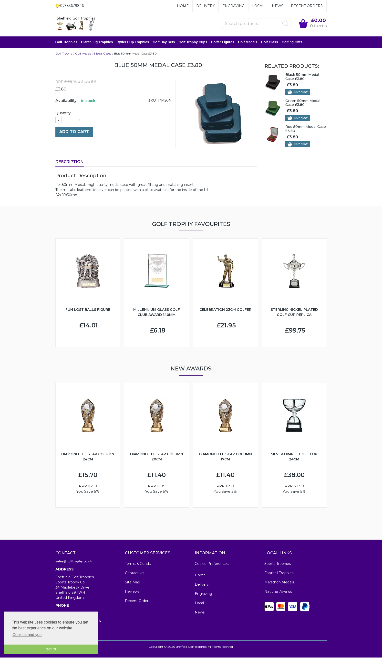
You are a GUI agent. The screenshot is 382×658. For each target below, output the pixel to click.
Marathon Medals (279, 582)
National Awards (278, 592)
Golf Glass (269, 42)
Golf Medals (247, 42)
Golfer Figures (222, 42)
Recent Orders (307, 6)
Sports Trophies (277, 564)
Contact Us (134, 573)
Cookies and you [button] (26, 635)
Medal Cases (102, 54)
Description (69, 162)
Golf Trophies (66, 42)
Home (183, 6)
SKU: (152, 101)
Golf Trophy (63, 54)
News (277, 6)
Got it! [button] (51, 649)
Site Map (132, 582)
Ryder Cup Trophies (132, 42)
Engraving (233, 6)
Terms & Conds (138, 564)
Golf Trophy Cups (193, 42)
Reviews (132, 592)
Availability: (66, 101)
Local (258, 6)
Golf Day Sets (164, 42)
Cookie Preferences (211, 564)
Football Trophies (278, 573)
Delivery (205, 6)
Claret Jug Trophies (97, 42)
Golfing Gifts (292, 42)
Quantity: (63, 113)
